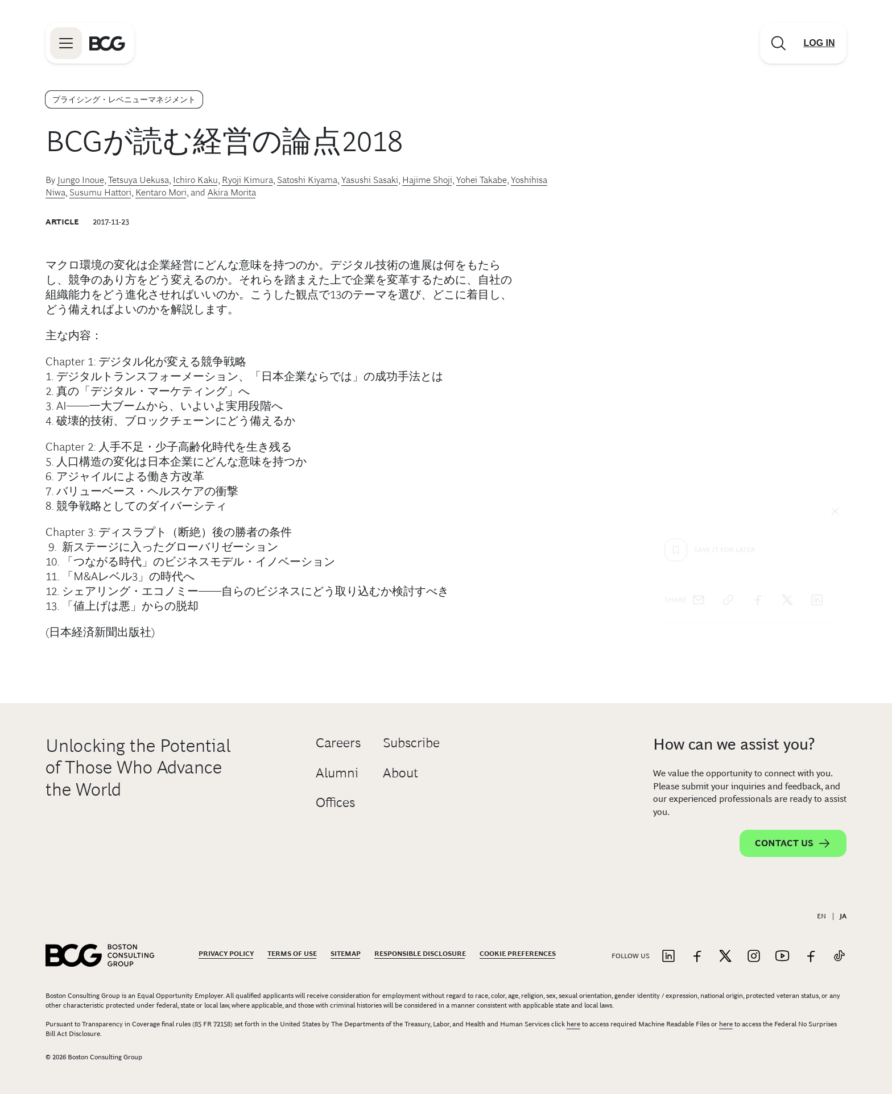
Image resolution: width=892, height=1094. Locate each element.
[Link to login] (819, 43)
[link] (728, 393)
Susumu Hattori (100, 192)
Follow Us (631, 956)
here (573, 1024)
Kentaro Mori (161, 192)
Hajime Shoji (427, 180)
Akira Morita (232, 192)
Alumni (337, 772)
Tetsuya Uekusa (138, 180)
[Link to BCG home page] (107, 43)
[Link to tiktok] (839, 957)
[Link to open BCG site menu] (66, 43)
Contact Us (793, 843)
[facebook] (757, 393)
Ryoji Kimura (247, 180)
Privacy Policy (226, 954)
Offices (335, 802)
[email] (698, 393)
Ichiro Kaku (195, 180)
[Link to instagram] (753, 957)
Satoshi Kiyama (307, 180)
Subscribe (411, 742)
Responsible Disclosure (420, 954)
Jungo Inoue (80, 180)
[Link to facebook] (696, 957)
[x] (787, 393)
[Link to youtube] (782, 957)
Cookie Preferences (518, 954)
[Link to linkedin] (668, 957)
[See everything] (835, 305)
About (400, 772)
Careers (338, 742)
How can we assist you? (734, 744)
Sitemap (346, 954)
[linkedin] (817, 393)
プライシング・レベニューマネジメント (124, 99)
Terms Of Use (292, 954)
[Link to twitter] (725, 957)
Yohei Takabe (481, 180)
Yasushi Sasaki (369, 180)
